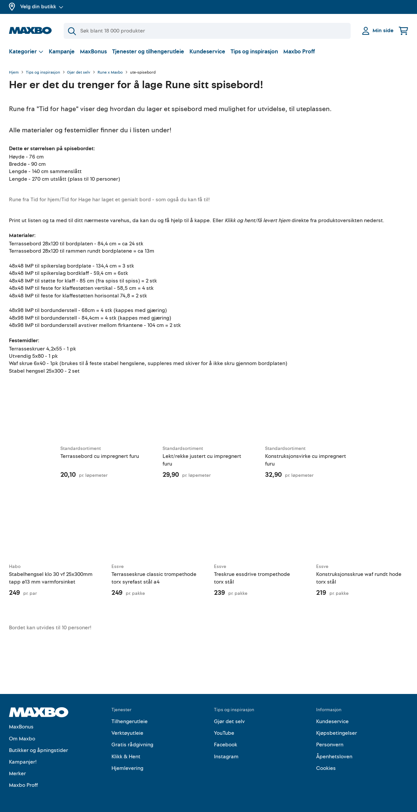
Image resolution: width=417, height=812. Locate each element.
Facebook (225, 744)
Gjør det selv (78, 73)
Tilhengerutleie (129, 721)
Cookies (326, 768)
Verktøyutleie (127, 733)
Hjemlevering (127, 768)
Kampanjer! (23, 762)
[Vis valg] (26, 51)
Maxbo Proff (299, 51)
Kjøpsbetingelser (336, 733)
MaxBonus (93, 51)
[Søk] (207, 31)
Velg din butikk (41, 6)
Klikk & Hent (125, 756)
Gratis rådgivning (132, 744)
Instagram (226, 756)
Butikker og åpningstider (38, 750)
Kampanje (62, 51)
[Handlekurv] (403, 30)
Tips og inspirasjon (254, 51)
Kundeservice (207, 51)
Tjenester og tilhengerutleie (148, 51)
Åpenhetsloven (334, 756)
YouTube (224, 733)
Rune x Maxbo (110, 73)
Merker (17, 773)
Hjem (14, 73)
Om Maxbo (22, 738)
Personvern (329, 744)
